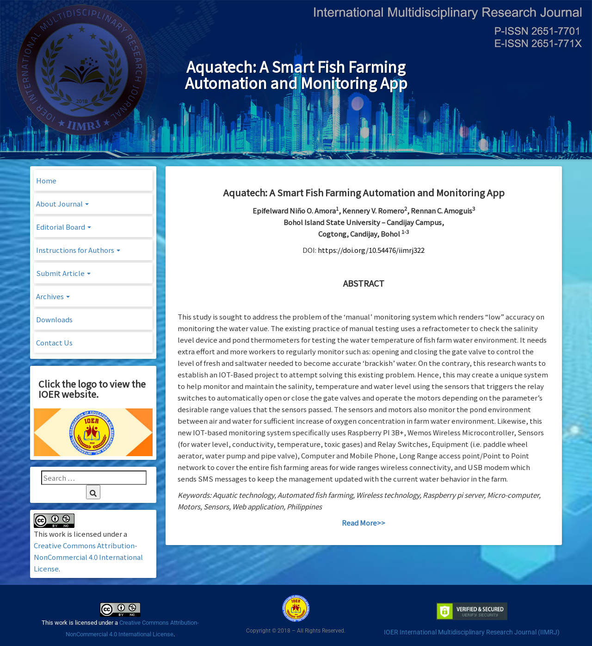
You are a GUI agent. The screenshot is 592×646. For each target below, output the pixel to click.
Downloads (54, 319)
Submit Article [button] (63, 273)
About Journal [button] (62, 203)
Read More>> (363, 522)
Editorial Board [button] (63, 227)
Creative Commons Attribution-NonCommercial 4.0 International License (88, 556)
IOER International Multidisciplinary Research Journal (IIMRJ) (472, 632)
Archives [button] (53, 296)
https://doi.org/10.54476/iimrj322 (371, 250)
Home (46, 180)
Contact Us (54, 342)
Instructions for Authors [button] (78, 250)
